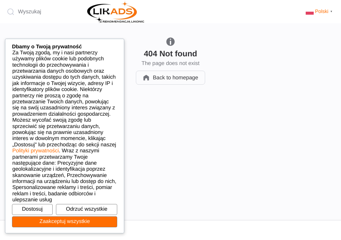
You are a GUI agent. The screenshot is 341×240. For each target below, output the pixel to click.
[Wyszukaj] (44, 11)
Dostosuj (32, 209)
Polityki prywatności (35, 151)
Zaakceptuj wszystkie (65, 221)
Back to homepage (170, 77)
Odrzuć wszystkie (86, 209)
